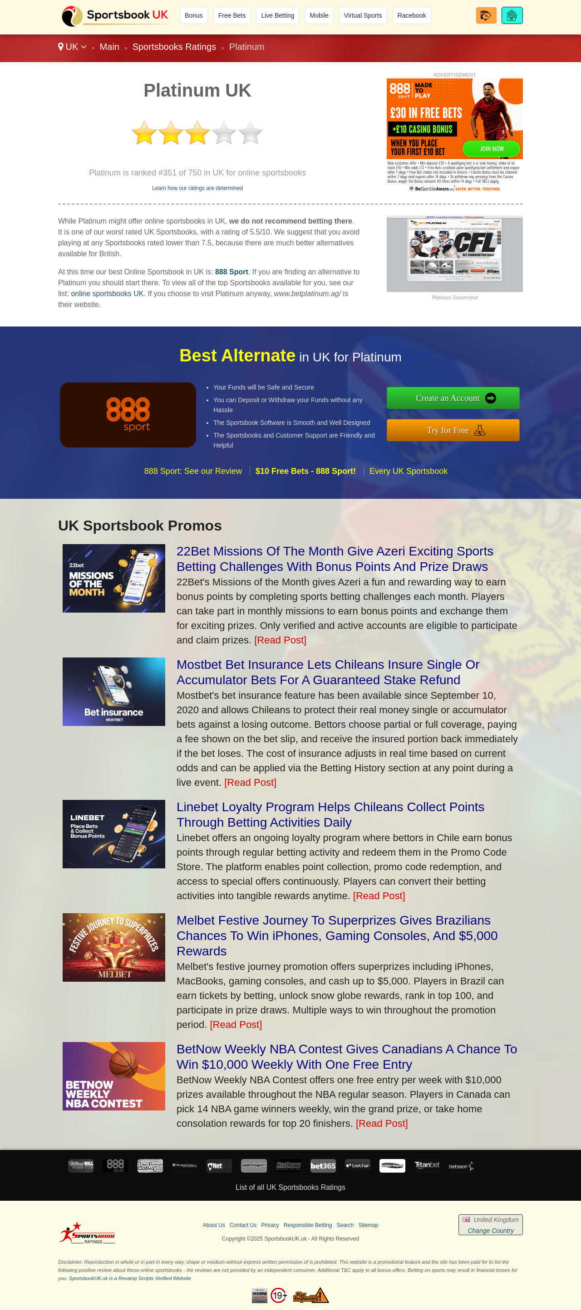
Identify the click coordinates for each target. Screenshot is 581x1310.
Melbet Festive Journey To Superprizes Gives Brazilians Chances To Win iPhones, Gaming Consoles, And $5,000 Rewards (337, 935)
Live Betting (277, 15)
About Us (214, 1225)
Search (345, 1225)
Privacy (270, 1225)
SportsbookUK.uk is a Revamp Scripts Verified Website (130, 1278)
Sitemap (368, 1225)
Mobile (319, 15)
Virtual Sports (363, 15)
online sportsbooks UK (107, 293)
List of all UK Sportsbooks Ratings (290, 1187)
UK (72, 47)
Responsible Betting (308, 1225)
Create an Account (455, 399)
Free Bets (232, 15)
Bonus (194, 15)
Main (109, 47)
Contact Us (243, 1225)
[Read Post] (280, 640)
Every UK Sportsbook (408, 478)
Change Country (491, 1230)
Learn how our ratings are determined (197, 188)
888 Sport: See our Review (193, 478)
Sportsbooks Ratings (175, 47)
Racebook (412, 15)
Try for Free (455, 428)
